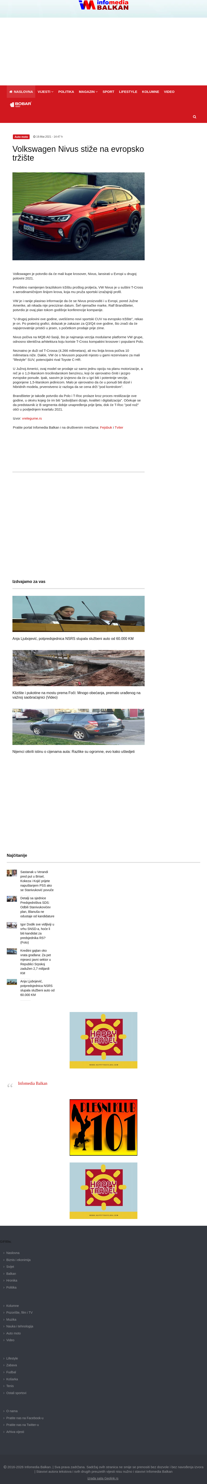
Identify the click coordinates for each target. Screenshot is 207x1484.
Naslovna (12, 1244)
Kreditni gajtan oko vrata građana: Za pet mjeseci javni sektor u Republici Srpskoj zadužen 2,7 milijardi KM (37, 955)
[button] (45, 91)
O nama (12, 1402)
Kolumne (12, 1296)
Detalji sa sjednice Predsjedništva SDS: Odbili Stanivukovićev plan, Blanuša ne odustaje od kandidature (37, 907)
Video (10, 1331)
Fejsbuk (106, 427)
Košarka (12, 1370)
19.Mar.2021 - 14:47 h (48, 136)
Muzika (11, 1310)
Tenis (10, 1377)
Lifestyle (12, 1349)
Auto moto (13, 1324)
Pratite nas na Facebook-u (24, 1409)
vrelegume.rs (32, 418)
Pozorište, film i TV (19, 1303)
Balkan (11, 1264)
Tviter (119, 427)
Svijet (10, 1257)
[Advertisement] (103, 51)
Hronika (11, 1271)
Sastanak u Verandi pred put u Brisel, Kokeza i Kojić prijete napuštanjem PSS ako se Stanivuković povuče (36, 881)
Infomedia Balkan (32, 1074)
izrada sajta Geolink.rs (103, 1469)
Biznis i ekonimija (18, 1251)
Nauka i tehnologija (19, 1317)
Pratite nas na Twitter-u (22, 1416)
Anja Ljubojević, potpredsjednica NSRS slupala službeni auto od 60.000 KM (73, 639)
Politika (11, 1278)
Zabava (11, 1356)
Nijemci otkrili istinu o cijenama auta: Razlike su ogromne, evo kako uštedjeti (73, 752)
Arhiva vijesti (15, 1423)
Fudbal (11, 1363)
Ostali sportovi (16, 1384)
